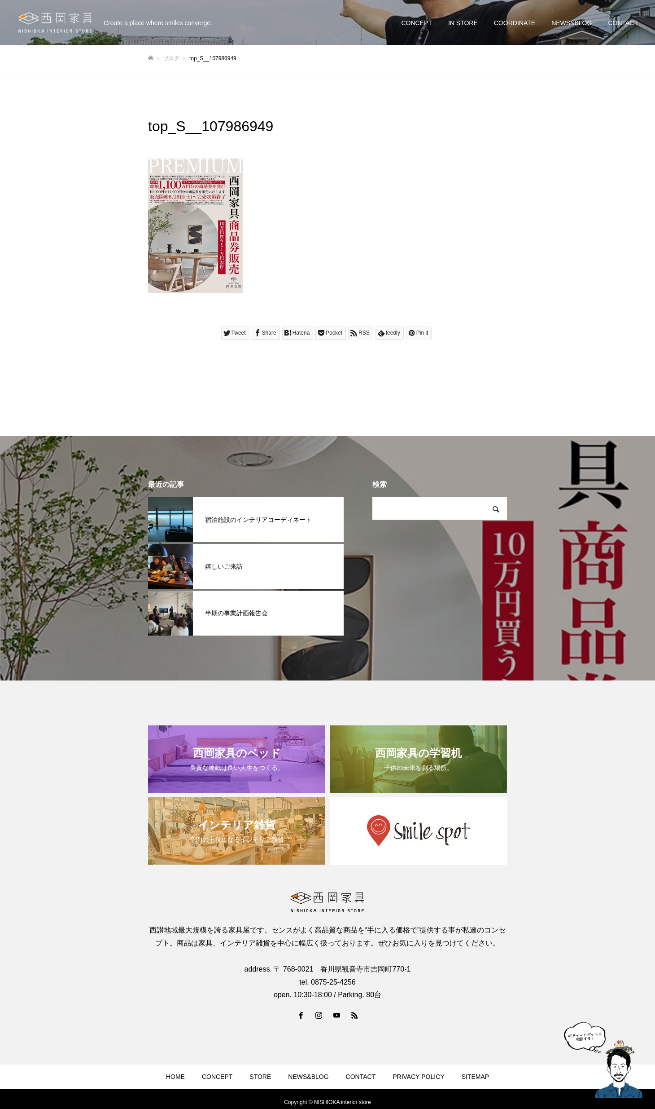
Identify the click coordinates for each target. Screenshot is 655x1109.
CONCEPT (416, 23)
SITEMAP (475, 1076)
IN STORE (463, 23)
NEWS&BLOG (571, 23)
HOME (175, 1076)
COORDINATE (514, 23)
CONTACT (623, 23)
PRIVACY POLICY (418, 1076)
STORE (260, 1076)
